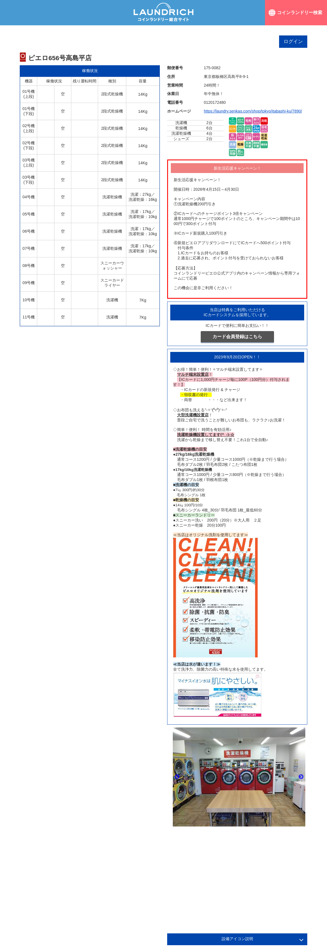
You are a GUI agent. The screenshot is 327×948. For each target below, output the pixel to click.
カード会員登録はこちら (237, 336)
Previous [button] (177, 777)
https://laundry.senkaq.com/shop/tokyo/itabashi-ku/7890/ (253, 111)
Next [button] (301, 777)
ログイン (293, 41)
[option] (239, 776)
